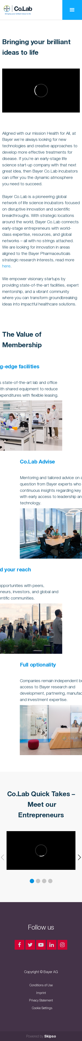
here (6, 265)
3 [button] (44, 881)
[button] (78, 857)
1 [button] (32, 881)
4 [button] (50, 881)
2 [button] (38, 881)
